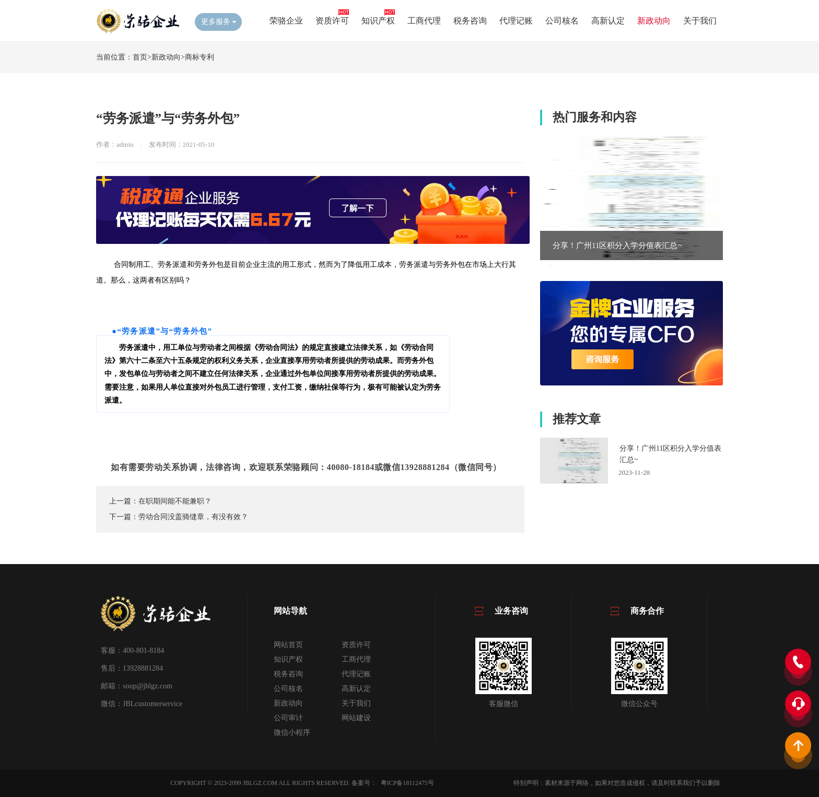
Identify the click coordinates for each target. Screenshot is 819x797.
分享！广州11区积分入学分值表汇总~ (617, 245)
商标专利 (199, 57)
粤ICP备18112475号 (407, 783)
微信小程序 (292, 732)
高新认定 (608, 20)
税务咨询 (470, 20)
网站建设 (356, 718)
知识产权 (378, 20)
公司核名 (562, 20)
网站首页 (288, 645)
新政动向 (654, 20)
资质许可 (332, 20)
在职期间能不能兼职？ (175, 501)
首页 (140, 57)
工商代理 (424, 20)
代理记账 (516, 20)
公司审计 (288, 718)
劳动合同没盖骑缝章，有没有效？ (193, 517)
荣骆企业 (286, 20)
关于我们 (700, 20)
